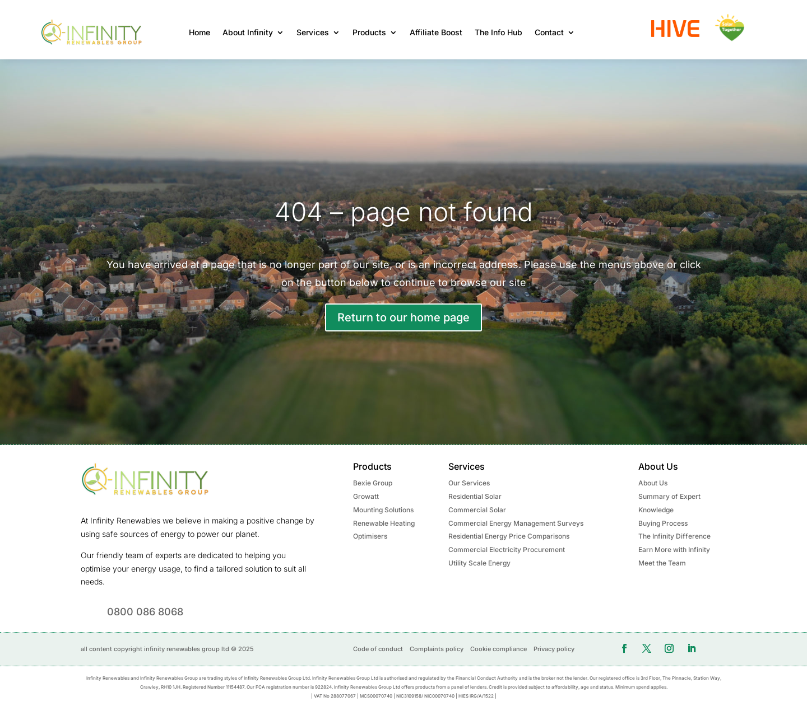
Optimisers (370, 536)
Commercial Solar (477, 510)
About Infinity (247, 32)
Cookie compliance (498, 649)
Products (369, 32)
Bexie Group (372, 483)
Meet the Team (662, 563)
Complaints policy (436, 649)
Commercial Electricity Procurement (506, 549)
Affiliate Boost (436, 32)
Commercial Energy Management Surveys (515, 523)
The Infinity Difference (674, 536)
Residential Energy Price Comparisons (508, 536)
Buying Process (663, 523)
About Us (652, 483)
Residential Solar (475, 496)
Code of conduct (378, 649)
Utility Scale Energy (479, 563)
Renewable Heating (384, 523)
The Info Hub (498, 32)
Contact (549, 32)
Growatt (366, 496)
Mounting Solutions (383, 510)
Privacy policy (554, 649)
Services (312, 32)
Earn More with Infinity (674, 549)
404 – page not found (404, 211)
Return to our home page (403, 317)
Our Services (469, 483)
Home (199, 32)
